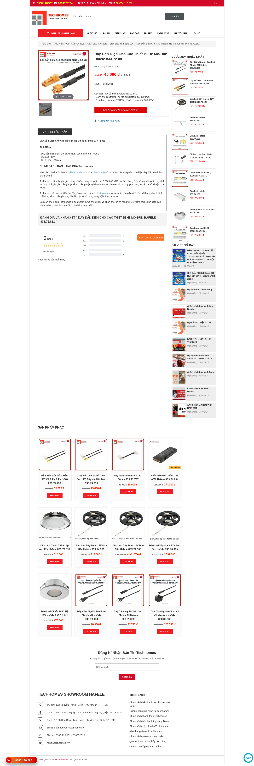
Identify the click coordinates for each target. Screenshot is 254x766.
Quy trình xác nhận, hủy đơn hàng (147, 744)
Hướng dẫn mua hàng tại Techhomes (149, 713)
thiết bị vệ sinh (75, 172)
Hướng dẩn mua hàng (107, 120)
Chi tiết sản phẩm (55, 131)
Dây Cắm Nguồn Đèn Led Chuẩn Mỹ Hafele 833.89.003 (199, 548)
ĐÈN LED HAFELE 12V (122, 43)
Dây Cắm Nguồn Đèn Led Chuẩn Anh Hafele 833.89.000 (91, 618)
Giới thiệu (92, 33)
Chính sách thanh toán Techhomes (148, 718)
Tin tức (148, 33)
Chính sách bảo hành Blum (200, 372)
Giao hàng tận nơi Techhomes (145, 733)
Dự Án (106, 33)
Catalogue (163, 33)
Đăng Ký (127, 679)
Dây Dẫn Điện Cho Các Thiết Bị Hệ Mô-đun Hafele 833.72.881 (168, 43)
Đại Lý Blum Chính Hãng (199, 289)
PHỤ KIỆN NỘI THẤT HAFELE (69, 43)
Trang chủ (45, 43)
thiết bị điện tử (101, 172)
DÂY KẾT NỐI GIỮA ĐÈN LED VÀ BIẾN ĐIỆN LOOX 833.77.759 (54, 479)
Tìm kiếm (174, 16)
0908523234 (63, 3)
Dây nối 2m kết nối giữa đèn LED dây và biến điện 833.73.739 (90, 479)
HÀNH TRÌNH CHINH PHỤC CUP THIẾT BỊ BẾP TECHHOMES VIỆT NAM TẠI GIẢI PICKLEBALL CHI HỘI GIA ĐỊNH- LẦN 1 (201, 256)
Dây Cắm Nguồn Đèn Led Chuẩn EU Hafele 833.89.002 (202, 65)
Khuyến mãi (180, 33)
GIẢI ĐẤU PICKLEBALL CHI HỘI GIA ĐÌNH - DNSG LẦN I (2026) (201, 276)
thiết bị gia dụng (102, 193)
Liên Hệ (196, 33)
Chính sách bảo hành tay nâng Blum (149, 723)
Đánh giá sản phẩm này (151, 237)
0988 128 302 (43, 3)
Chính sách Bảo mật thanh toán (146, 738)
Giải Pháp (120, 33)
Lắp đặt (134, 33)
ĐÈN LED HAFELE (97, 43)
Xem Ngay (54, 495)
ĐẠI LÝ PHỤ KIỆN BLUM (199, 322)
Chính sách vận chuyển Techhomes (148, 728)
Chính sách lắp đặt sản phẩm (145, 749)
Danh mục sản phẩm (61, 33)
